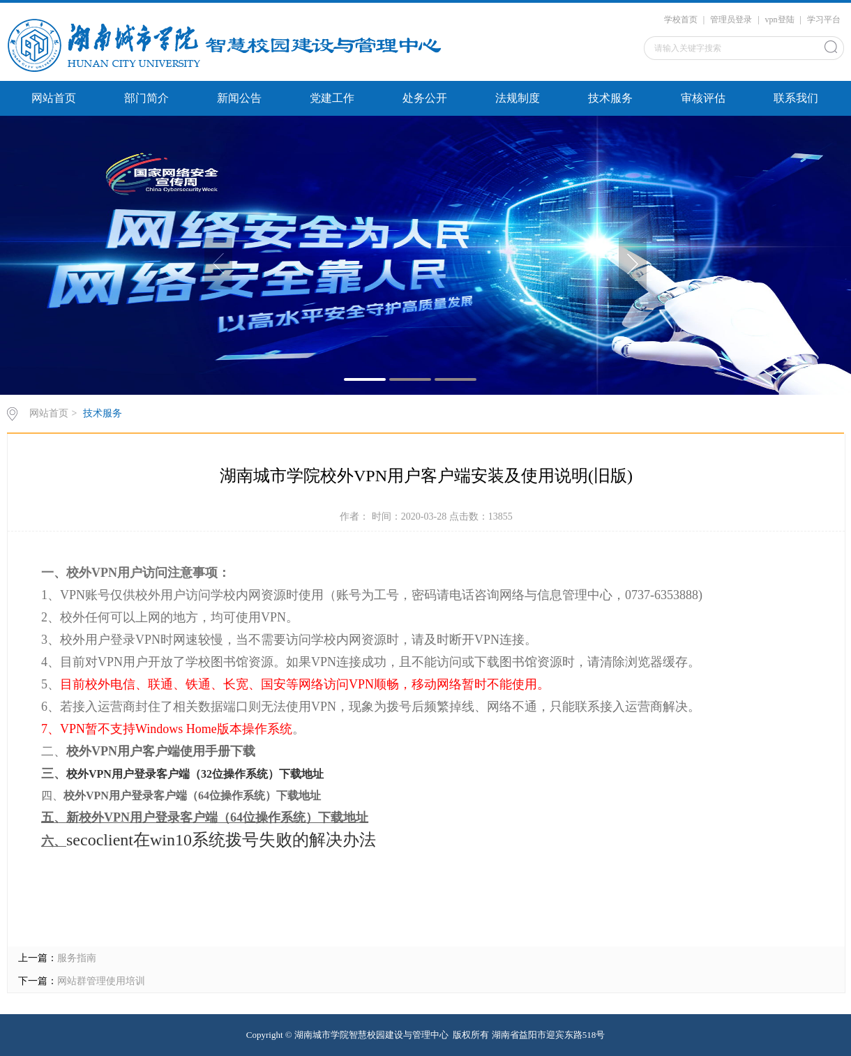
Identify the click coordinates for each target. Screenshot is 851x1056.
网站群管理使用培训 (101, 981)
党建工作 (332, 98)
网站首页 (53, 98)
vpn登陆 (779, 19)
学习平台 (824, 19)
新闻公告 (239, 98)
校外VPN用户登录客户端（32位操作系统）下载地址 (195, 774)
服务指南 (76, 958)
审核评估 (703, 98)
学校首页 (681, 19)
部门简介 (146, 98)
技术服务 (610, 98)
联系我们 (796, 98)
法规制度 (517, 98)
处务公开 (424, 98)
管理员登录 (731, 19)
